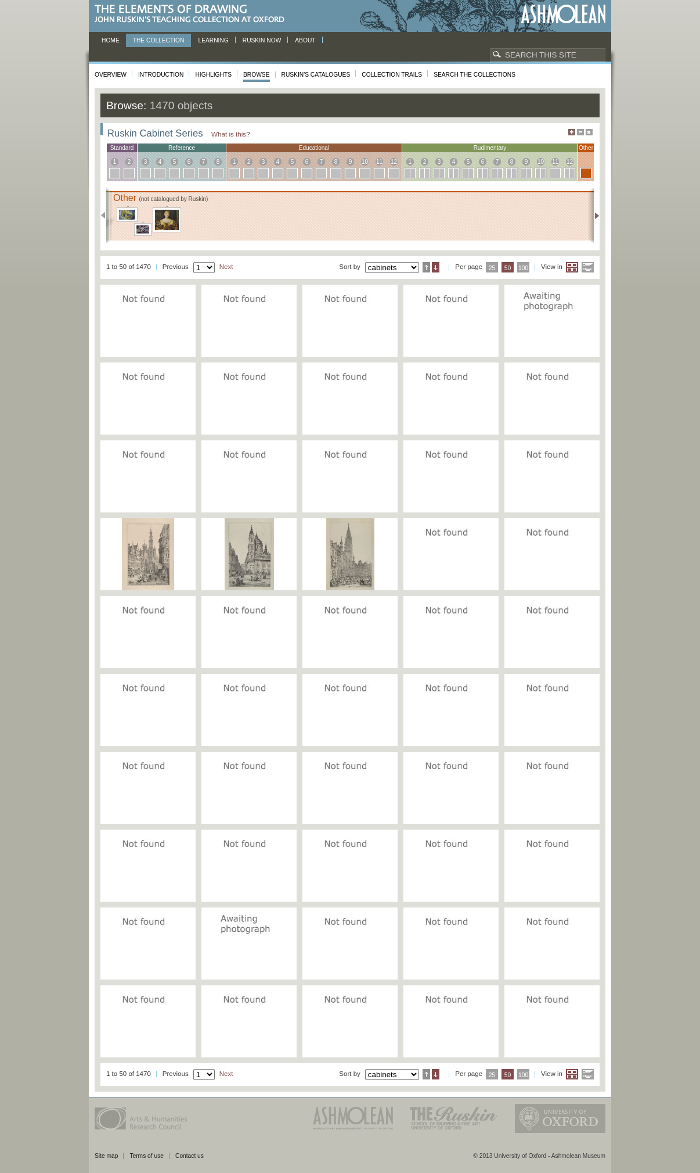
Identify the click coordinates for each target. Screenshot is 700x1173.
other (586, 148)
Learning (213, 40)
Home (111, 40)
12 (394, 162)
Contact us (189, 1156)
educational (314, 148)
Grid (572, 267)
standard (122, 148)
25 (492, 268)
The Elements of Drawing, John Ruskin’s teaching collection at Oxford (193, 14)
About (305, 40)
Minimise (580, 132)
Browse (256, 74)
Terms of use (146, 1156)
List (588, 267)
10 (365, 162)
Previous (106, 215)
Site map (106, 1156)
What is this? (230, 134)
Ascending (426, 267)
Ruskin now (262, 40)
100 (523, 268)
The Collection (159, 40)
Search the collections (474, 74)
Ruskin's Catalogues (316, 74)
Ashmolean (563, 14)
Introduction (160, 74)
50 (507, 268)
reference (181, 148)
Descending (435, 267)
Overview (111, 74)
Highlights (213, 74)
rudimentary (490, 148)
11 (379, 162)
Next (593, 215)
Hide (589, 132)
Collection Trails (392, 74)
